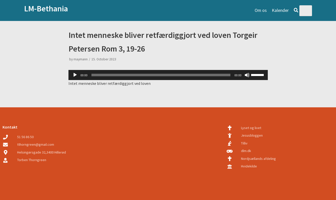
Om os (261, 10)
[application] (168, 75)
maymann (81, 59)
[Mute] (247, 75)
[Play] (75, 75)
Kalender (280, 10)
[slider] (160, 75)
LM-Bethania (46, 9)
